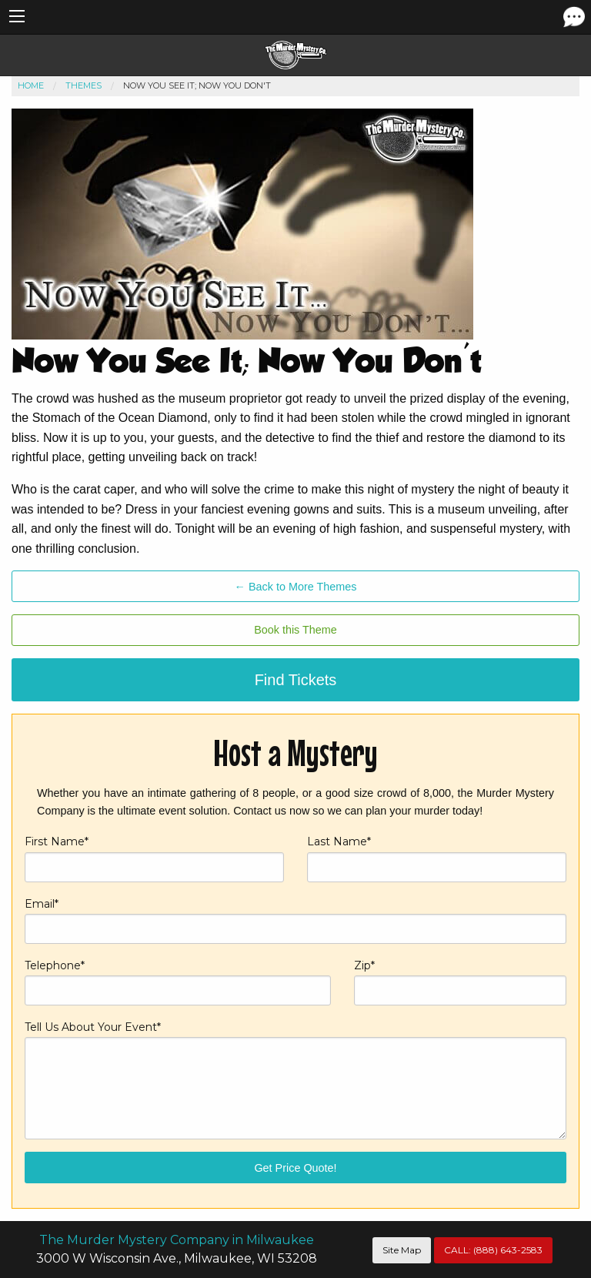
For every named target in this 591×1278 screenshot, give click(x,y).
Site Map (401, 1250)
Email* (295, 920)
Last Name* (436, 858)
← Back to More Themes (296, 586)
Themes (83, 85)
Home (31, 85)
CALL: (493, 1250)
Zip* (460, 981)
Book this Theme (295, 630)
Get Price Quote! (295, 1168)
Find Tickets (296, 679)
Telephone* (178, 981)
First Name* (154, 858)
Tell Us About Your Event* (295, 1079)
